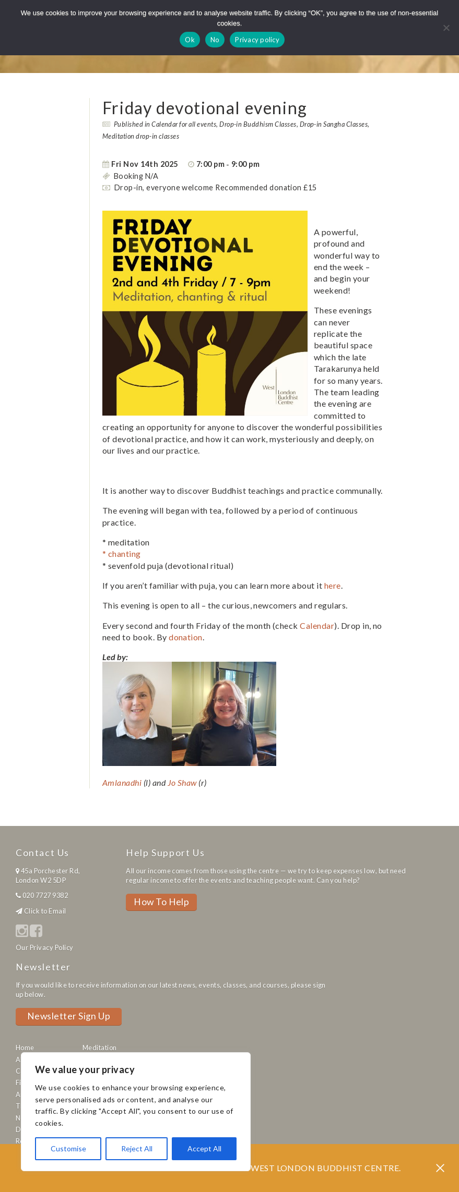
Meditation (100, 1047)
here (332, 585)
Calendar (317, 625)
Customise (68, 1148)
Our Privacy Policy (45, 947)
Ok (190, 39)
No (215, 39)
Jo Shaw (182, 782)
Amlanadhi (122, 782)
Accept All (204, 1148)
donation (186, 637)
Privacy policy (257, 39)
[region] (136, 1111)
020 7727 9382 (45, 895)
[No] (446, 27)
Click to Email (45, 911)
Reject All (136, 1148)
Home (25, 1047)
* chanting (122, 553)
